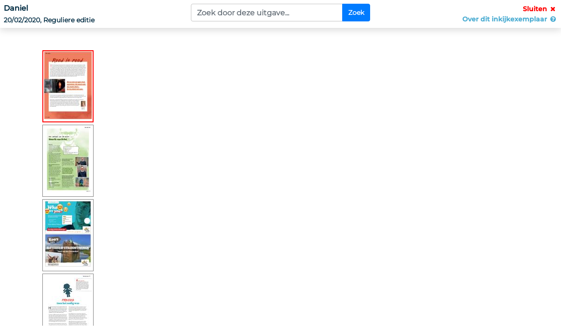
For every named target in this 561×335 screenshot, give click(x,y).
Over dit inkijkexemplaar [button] (509, 19)
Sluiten (540, 9)
